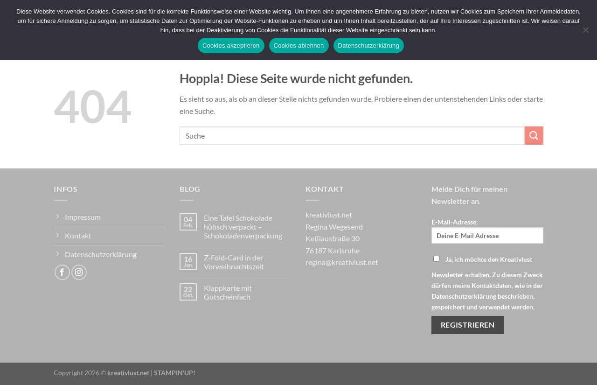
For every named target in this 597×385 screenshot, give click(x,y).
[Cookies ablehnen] (585, 32)
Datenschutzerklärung (368, 45)
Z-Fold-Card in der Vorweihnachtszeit (234, 262)
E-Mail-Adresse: (487, 231)
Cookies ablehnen (299, 45)
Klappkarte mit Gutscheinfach (228, 292)
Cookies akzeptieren (231, 45)
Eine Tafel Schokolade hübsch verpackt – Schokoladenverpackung (243, 226)
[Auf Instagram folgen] (79, 272)
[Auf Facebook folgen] (62, 272)
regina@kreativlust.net (341, 262)
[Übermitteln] (534, 135)
